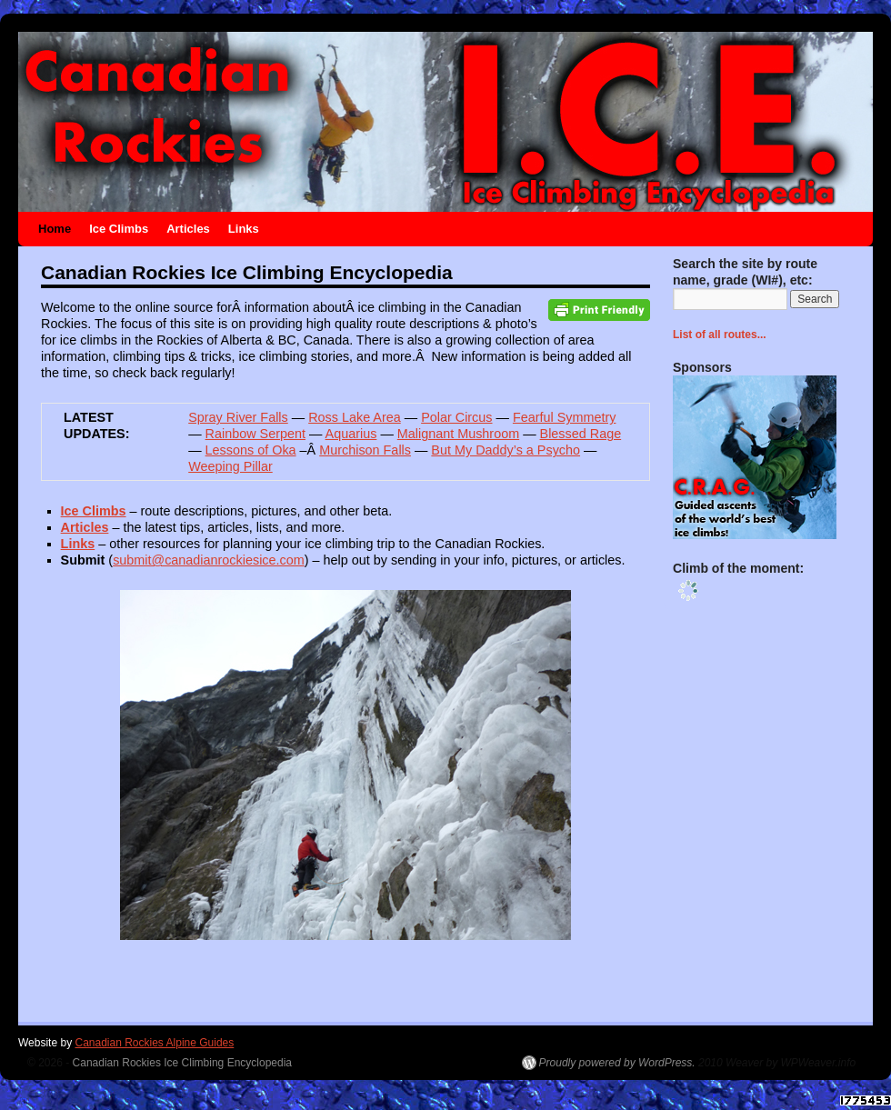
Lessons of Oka (250, 450)
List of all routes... (719, 334)
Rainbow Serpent (255, 433)
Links (243, 228)
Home (54, 228)
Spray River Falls (238, 417)
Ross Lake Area (354, 417)
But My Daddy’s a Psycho (505, 450)
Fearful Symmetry (564, 417)
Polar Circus (456, 417)
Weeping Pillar (230, 466)
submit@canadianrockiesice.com (209, 560)
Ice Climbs (118, 228)
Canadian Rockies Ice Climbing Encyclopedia (182, 1062)
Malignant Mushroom (458, 433)
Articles (188, 228)
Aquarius (351, 433)
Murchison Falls (365, 450)
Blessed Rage (581, 433)
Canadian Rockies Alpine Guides (154, 1042)
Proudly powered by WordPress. (617, 1062)
